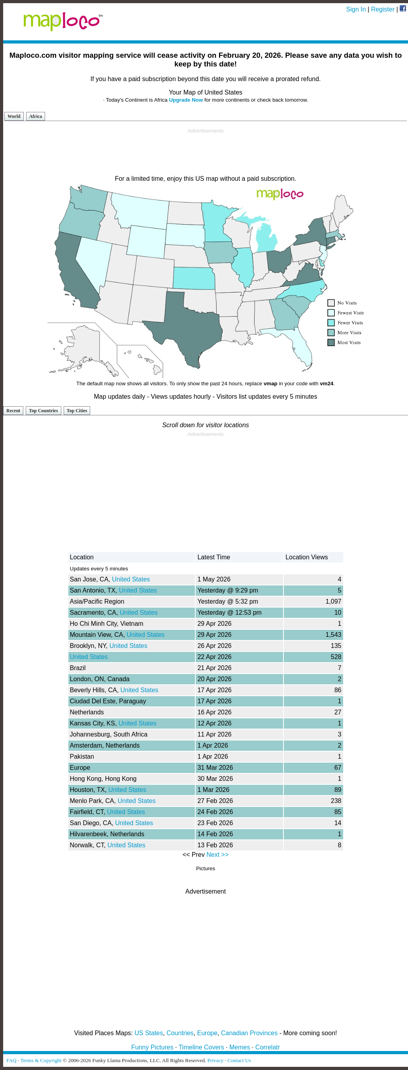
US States (148, 1033)
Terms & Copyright (40, 1060)
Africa (35, 116)
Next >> (217, 854)
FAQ (11, 1060)
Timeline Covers (201, 1047)
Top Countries (43, 410)
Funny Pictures (152, 1047)
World (14, 116)
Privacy (216, 1060)
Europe (207, 1033)
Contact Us (239, 1060)
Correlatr (267, 1047)
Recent (13, 410)
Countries (179, 1033)
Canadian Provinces (249, 1033)
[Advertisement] (205, 152)
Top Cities (77, 410)
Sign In (356, 9)
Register (383, 9)
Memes (239, 1047)
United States (131, 579)
